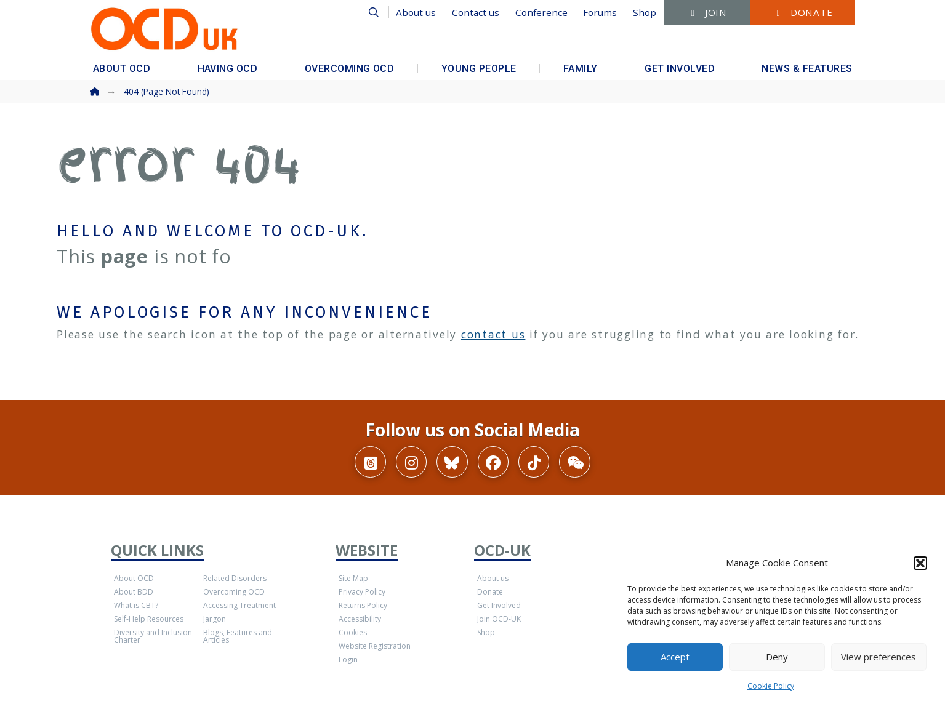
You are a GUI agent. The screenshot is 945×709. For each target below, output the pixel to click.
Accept (675, 657)
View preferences (878, 657)
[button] (920, 563)
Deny (777, 657)
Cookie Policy (770, 686)
